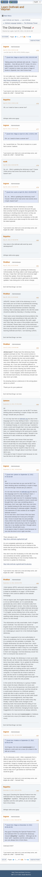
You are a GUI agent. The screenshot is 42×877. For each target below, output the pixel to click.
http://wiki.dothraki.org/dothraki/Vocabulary (17, 564)
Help (13, 872)
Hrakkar (6, 262)
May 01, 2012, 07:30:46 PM (10, 240)
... (19, 37)
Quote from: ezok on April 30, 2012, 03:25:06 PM (21, 192)
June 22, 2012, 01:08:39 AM (10, 347)
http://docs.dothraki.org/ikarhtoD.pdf (15, 539)
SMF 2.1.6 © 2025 (16, 874)
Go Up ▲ (27, 872)
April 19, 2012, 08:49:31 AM (10, 50)
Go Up (4, 859)
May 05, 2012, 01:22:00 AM (10, 297)
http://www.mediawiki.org (11, 80)
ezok (5, 162)
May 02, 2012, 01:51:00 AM (10, 265)
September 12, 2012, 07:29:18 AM (12, 404)
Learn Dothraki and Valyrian (12, 8)
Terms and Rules (19, 872)
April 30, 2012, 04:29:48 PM (10, 187)
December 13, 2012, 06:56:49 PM (12, 790)
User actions (35, 40)
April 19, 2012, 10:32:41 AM (10, 128)
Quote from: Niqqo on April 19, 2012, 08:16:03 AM (21, 57)
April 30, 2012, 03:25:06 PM (10, 165)
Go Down (5, 36)
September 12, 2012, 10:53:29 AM (12, 469)
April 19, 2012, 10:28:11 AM (10, 103)
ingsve (6, 47)
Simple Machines (26, 874)
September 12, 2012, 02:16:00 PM (12, 735)
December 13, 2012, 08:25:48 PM (12, 820)
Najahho (6, 100)
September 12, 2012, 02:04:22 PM (12, 583)
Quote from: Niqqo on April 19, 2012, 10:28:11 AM (21, 134)
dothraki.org (24, 419)
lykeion (6, 401)
